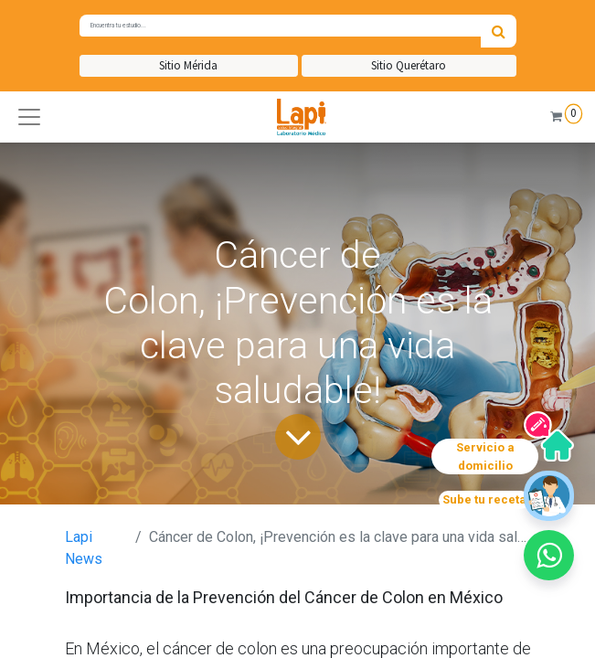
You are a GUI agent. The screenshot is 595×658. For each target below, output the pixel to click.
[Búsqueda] (498, 31)
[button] (29, 117)
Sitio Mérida (188, 65)
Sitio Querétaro (408, 65)
